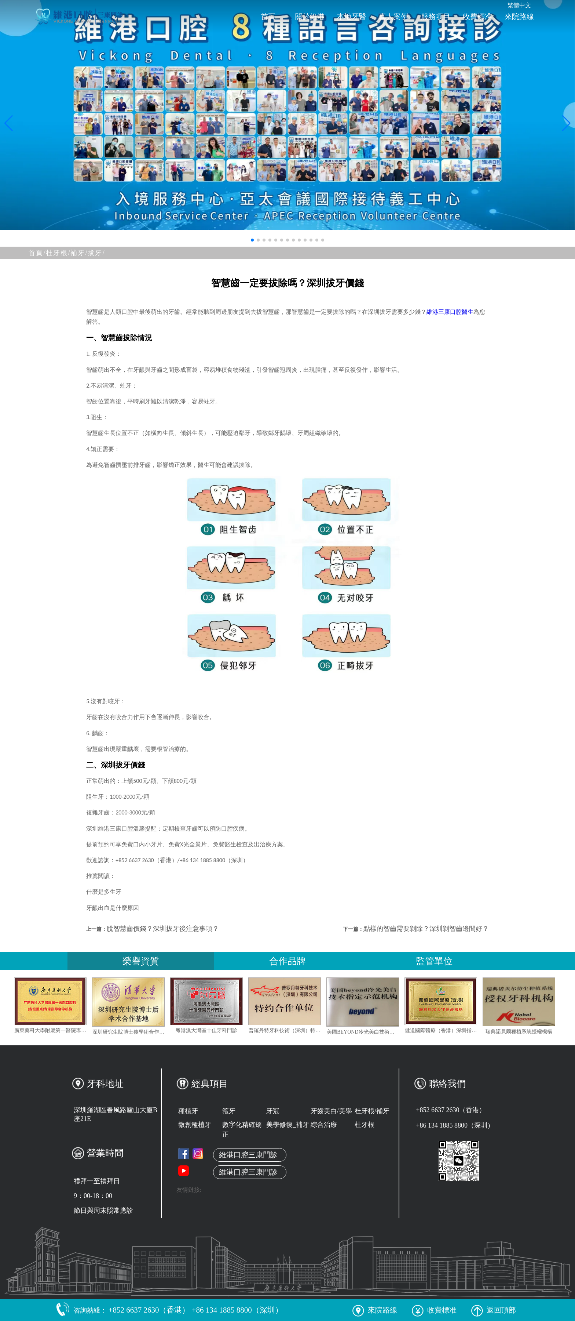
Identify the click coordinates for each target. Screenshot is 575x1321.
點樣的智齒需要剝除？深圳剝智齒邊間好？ (426, 928)
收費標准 (477, 16)
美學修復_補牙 (287, 1124)
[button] (252, 240)
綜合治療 (324, 1124)
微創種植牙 (194, 1124)
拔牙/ (96, 253)
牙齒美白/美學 (331, 1111)
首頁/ (37, 253)
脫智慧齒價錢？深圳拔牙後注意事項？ (163, 928)
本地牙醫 (351, 16)
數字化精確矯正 (242, 1129)
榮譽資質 (140, 961)
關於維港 (310, 16)
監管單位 (434, 961)
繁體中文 (519, 5)
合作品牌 (287, 961)
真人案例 (393, 16)
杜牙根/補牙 (372, 1111)
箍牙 (228, 1111)
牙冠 (272, 1111)
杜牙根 (364, 1124)
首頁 (268, 16)
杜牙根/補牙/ (67, 253)
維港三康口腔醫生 (449, 312)
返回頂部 (493, 1310)
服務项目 (435, 16)
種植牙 (188, 1111)
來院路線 (519, 16)
